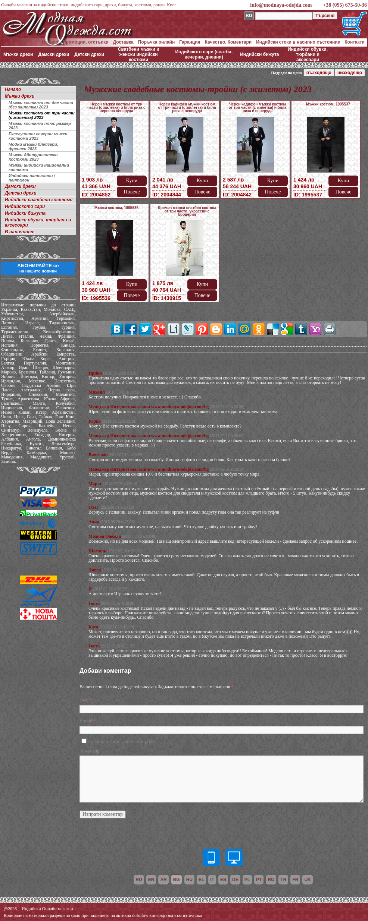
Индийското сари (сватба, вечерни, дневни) (204, 54)
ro (271, 879)
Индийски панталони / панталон (32, 177)
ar (163, 879)
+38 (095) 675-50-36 (345, 5)
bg (176, 879)
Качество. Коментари (228, 42)
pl (247, 879)
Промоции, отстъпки (86, 42)
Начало (50, 42)
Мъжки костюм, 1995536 (116, 208)
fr (295, 879)
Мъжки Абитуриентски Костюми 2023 (33, 156)
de (235, 879)
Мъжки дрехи (18, 54)
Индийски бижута (259, 54)
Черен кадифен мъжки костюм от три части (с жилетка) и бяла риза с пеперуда (187, 107)
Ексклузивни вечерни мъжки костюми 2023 (38, 136)
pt (259, 879)
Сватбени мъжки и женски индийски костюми (138, 54)
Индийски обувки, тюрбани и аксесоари (308, 54)
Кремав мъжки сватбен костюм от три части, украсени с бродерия (187, 211)
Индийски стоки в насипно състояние (298, 42)
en (151, 879)
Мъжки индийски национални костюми (39, 167)
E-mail (85, 720)
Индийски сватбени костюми (39, 199)
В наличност (20, 231)
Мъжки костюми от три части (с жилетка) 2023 (42, 115)
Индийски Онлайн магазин (47, 908)
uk (307, 879)
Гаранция (189, 42)
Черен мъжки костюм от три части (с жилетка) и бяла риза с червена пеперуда (116, 107)
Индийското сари (25, 206)
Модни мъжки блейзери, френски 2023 (33, 146)
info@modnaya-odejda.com (281, 5)
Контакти (354, 42)
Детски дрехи (89, 54)
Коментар (89, 751)
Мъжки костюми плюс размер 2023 (40, 125)
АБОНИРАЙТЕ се (38, 268)
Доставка (123, 42)
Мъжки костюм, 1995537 (328, 104)
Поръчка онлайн (156, 42)
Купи (131, 180)
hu (189, 879)
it (212, 879)
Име (83, 700)
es (223, 879)
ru (138, 879)
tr (283, 879)
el (201, 879)
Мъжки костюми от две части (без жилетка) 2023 (41, 104)
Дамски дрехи (53, 54)
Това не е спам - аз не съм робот (122, 741)
